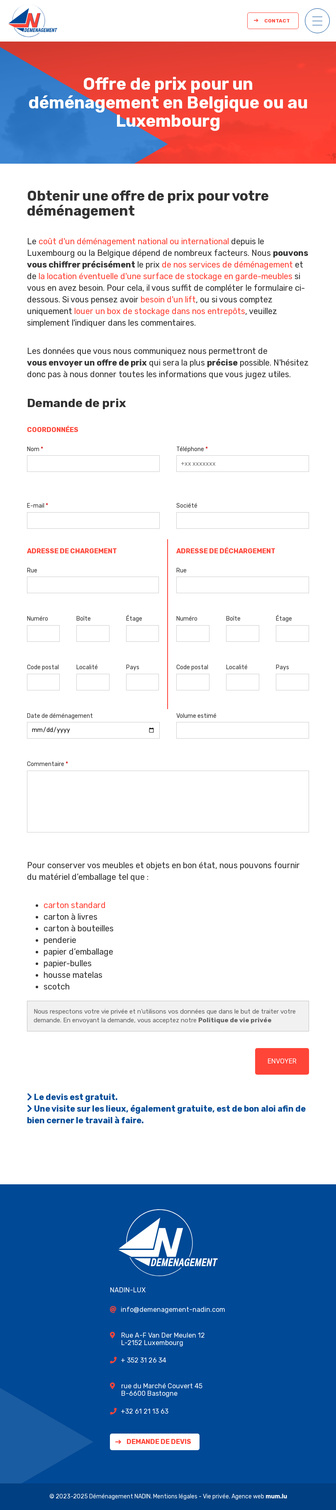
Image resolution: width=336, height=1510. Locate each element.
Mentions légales (175, 1496)
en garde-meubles (258, 276)
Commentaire (45, 764)
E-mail (35, 505)
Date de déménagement (60, 715)
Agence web (247, 1496)
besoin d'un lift (168, 299)
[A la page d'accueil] (32, 20)
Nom (33, 449)
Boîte (83, 618)
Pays (132, 667)
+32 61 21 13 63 (144, 1411)
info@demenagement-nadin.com (173, 1310)
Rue (32, 570)
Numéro (37, 618)
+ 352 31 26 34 (143, 1361)
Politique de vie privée (235, 1020)
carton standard (75, 905)
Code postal (43, 667)
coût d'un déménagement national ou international (134, 241)
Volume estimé (196, 715)
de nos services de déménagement (227, 265)
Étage (134, 618)
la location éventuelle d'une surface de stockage (130, 276)
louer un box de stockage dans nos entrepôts (159, 311)
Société (186, 505)
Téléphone (190, 449)
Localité (87, 667)
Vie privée (216, 1496)
